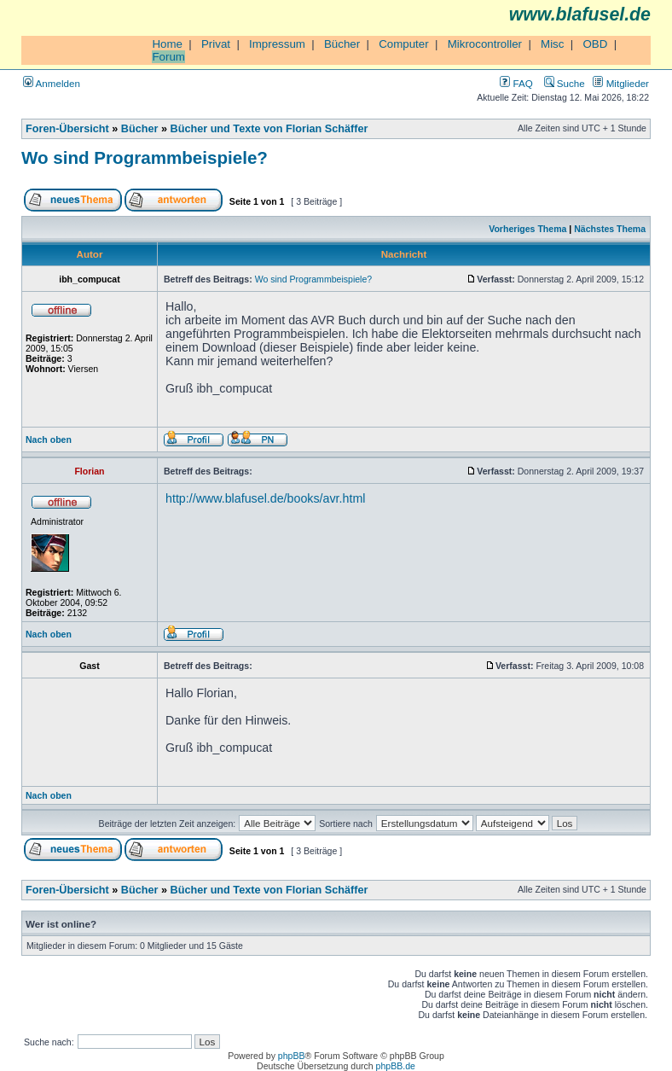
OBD (594, 44)
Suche (564, 83)
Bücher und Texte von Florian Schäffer (269, 129)
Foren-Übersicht (67, 129)
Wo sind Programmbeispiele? (144, 157)
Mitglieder (621, 83)
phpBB (291, 1056)
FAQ (516, 83)
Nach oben (49, 439)
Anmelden (51, 83)
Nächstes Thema (610, 229)
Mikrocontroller (485, 44)
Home (167, 44)
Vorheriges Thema (527, 229)
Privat (215, 44)
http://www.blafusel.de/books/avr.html (265, 498)
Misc (552, 44)
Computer (404, 44)
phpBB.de (395, 1066)
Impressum (277, 44)
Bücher (342, 44)
